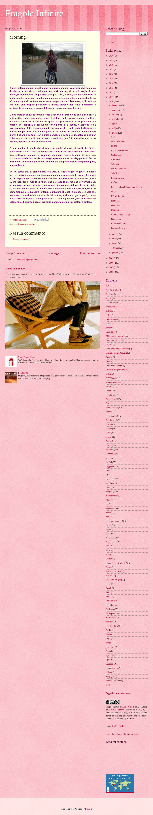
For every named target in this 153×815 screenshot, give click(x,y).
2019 (111, 60)
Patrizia (109, 554)
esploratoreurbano (113, 382)
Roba (108, 592)
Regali (108, 588)
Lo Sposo (110, 479)
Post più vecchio (90, 253)
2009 (111, 258)
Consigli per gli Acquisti (116, 353)
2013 (111, 88)
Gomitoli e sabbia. (119, 141)
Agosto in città (112, 290)
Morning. (115, 210)
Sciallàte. (115, 173)
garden (109, 428)
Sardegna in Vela (113, 613)
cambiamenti (111, 319)
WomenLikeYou (113, 680)
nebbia (109, 525)
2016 (111, 74)
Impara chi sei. (117, 178)
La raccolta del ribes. (120, 150)
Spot (108, 651)
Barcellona (110, 307)
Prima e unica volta (114, 571)
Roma (108, 596)
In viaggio (110, 454)
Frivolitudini (111, 416)
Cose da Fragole (113, 365)
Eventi (108, 391)
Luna (108, 487)
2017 (111, 69)
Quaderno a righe (113, 580)
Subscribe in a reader (115, 726)
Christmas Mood (113, 340)
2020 (111, 56)
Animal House (112, 302)
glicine (109, 437)
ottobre (115, 114)
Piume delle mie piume (116, 563)
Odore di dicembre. (15, 268)
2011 (111, 97)
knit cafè (109, 458)
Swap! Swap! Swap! (27, 357)
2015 (111, 79)
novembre (116, 110)
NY (107, 546)
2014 (111, 83)
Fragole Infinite (34, 13)
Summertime (111, 668)
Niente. (114, 146)
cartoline (109, 328)
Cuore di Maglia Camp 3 (116, 370)
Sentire (109, 622)
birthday (109, 311)
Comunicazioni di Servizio (117, 349)
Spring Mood (111, 655)
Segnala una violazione (118, 693)
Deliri (108, 374)
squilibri (109, 659)
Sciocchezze (111, 617)
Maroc (108, 500)
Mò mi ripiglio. (117, 196)
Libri (108, 470)
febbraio (115, 248)
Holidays (110, 449)
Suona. (114, 192)
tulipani (109, 672)
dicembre (116, 105)
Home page (52, 253)
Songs (108, 643)
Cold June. (115, 159)
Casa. (113, 137)
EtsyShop (110, 386)
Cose (108, 361)
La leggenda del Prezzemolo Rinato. (126, 187)
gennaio (115, 252)
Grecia (109, 445)
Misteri (109, 512)
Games (109, 424)
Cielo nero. (116, 155)
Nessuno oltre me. (119, 169)
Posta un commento (21, 239)
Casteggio (110, 332)
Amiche (109, 294)
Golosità (109, 441)
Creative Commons (115, 710)
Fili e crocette (112, 407)
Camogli (109, 323)
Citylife (109, 344)
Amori (108, 298)
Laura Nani (127, 707)
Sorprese (109, 647)
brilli (108, 315)
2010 (111, 101)
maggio (115, 234)
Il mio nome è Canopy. (121, 214)
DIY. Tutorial (111, 378)
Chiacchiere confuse (26, 224)
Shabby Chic (111, 626)
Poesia (108, 567)
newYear (109, 533)
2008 (111, 263)
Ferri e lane (111, 399)
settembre (116, 119)
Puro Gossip (111, 575)
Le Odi (109, 462)
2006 (111, 272)
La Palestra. (23, 373)
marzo (115, 243)
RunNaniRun (111, 601)
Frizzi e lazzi (111, 420)
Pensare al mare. (118, 228)
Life (107, 475)
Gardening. (116, 219)
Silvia (108, 634)
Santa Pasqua (111, 605)
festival (109, 403)
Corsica (109, 357)
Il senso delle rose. (119, 224)
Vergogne (110, 676)
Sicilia (108, 630)
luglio (114, 128)
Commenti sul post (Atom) (26, 259)
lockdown (110, 483)
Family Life (111, 395)
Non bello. (115, 201)
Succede (109, 664)
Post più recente (14, 253)
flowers (109, 412)
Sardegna (110, 609)
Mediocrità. (111, 508)
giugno (115, 133)
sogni (108, 638)
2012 (111, 92)
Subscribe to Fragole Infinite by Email (122, 734)
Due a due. (115, 205)
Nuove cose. (111, 542)
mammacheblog (112, 496)
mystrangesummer (114, 521)
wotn (108, 685)
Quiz (108, 584)
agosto (115, 124)
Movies (109, 517)
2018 (111, 65)
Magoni (109, 491)
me (107, 504)
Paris (108, 550)
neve (108, 529)
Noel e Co (110, 538)
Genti (108, 433)
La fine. (114, 182)
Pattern (109, 559)
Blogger (88, 809)
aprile (114, 238)
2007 (111, 267)
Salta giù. (115, 164)
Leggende (110, 466)
